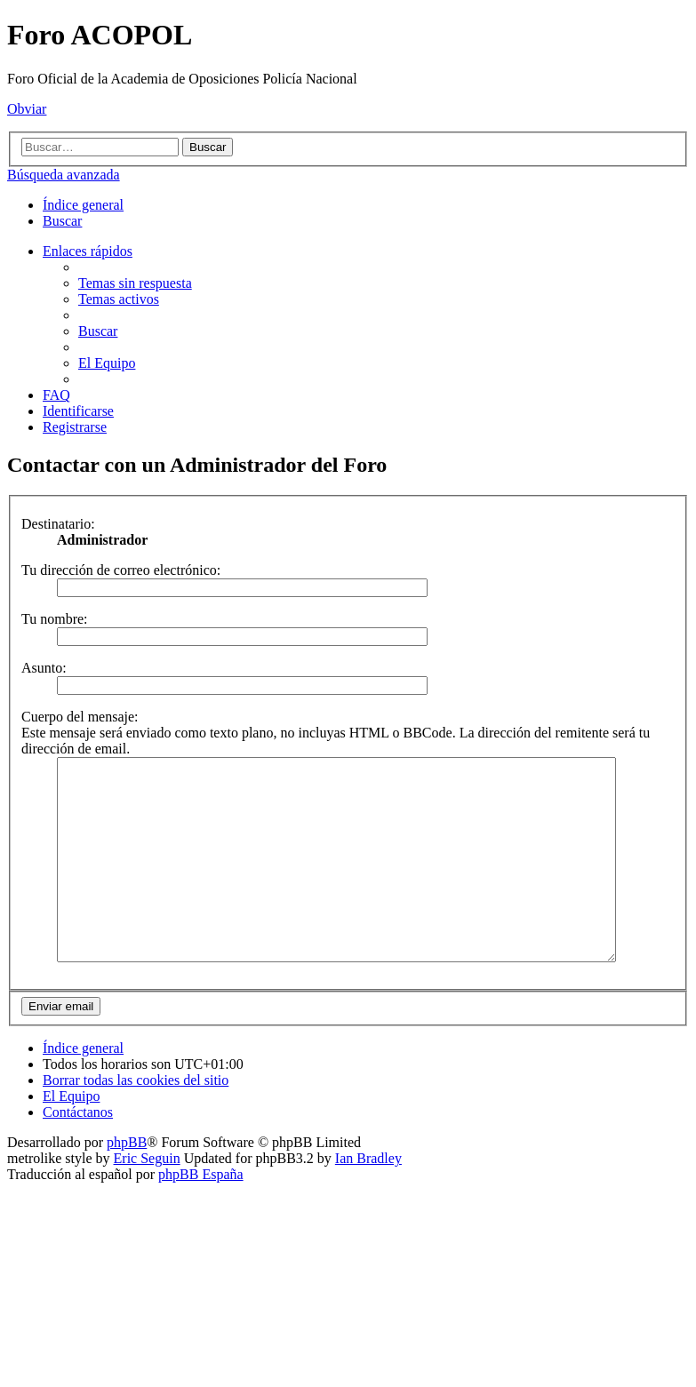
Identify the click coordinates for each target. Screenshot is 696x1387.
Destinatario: (58, 523)
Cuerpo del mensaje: (80, 716)
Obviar (26, 108)
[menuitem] (62, 220)
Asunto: (44, 667)
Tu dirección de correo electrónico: (120, 570)
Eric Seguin (147, 1198)
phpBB (127, 1182)
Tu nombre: (54, 618)
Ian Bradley (368, 1198)
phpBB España (201, 1214)
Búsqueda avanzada (63, 174)
